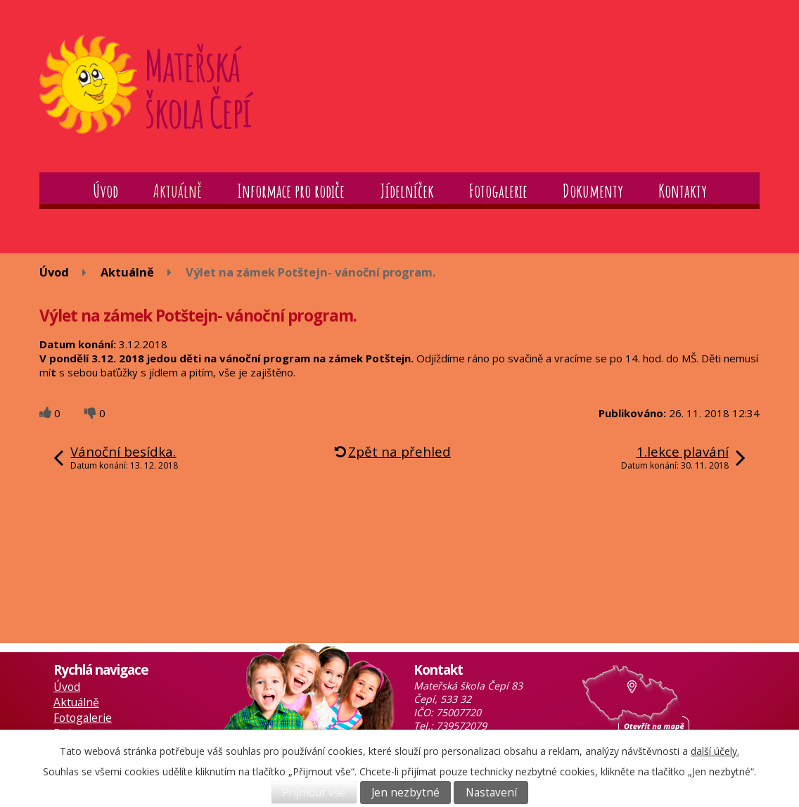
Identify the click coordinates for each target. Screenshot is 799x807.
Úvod (105, 190)
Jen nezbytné (405, 792)
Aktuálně (177, 190)
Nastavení (491, 792)
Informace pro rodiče (291, 190)
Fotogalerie (498, 190)
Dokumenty (593, 190)
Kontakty (682, 190)
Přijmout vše (313, 792)
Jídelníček (407, 190)
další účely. (715, 751)
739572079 (461, 725)
